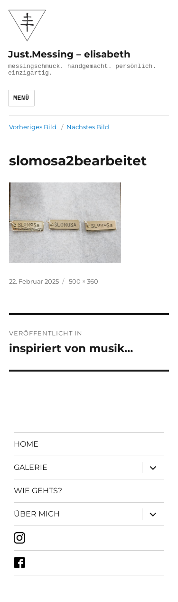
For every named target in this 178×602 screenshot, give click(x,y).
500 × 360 (83, 281)
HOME (26, 444)
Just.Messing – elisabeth (69, 54)
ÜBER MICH (37, 513)
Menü (21, 98)
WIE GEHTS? (38, 490)
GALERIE (30, 467)
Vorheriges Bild (32, 127)
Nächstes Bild (87, 127)
